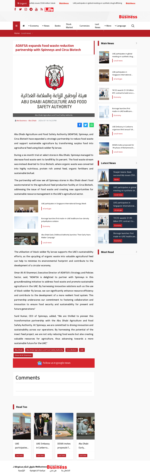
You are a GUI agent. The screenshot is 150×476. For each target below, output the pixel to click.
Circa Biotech (72, 349)
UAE (81, 349)
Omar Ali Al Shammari (23, 355)
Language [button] (121, 26)
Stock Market (69, 25)
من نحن (53, 470)
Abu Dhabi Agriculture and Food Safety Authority (44, 349)
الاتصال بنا (65, 470)
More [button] (108, 26)
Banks (58, 26)
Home (17, 33)
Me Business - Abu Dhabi (26, 120)
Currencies (85, 26)
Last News (97, 25)
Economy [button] (34, 26)
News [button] (46, 26)
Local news (26, 33)
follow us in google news (53, 363)
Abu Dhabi (19, 349)
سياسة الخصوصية (37, 470)
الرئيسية (21, 470)
